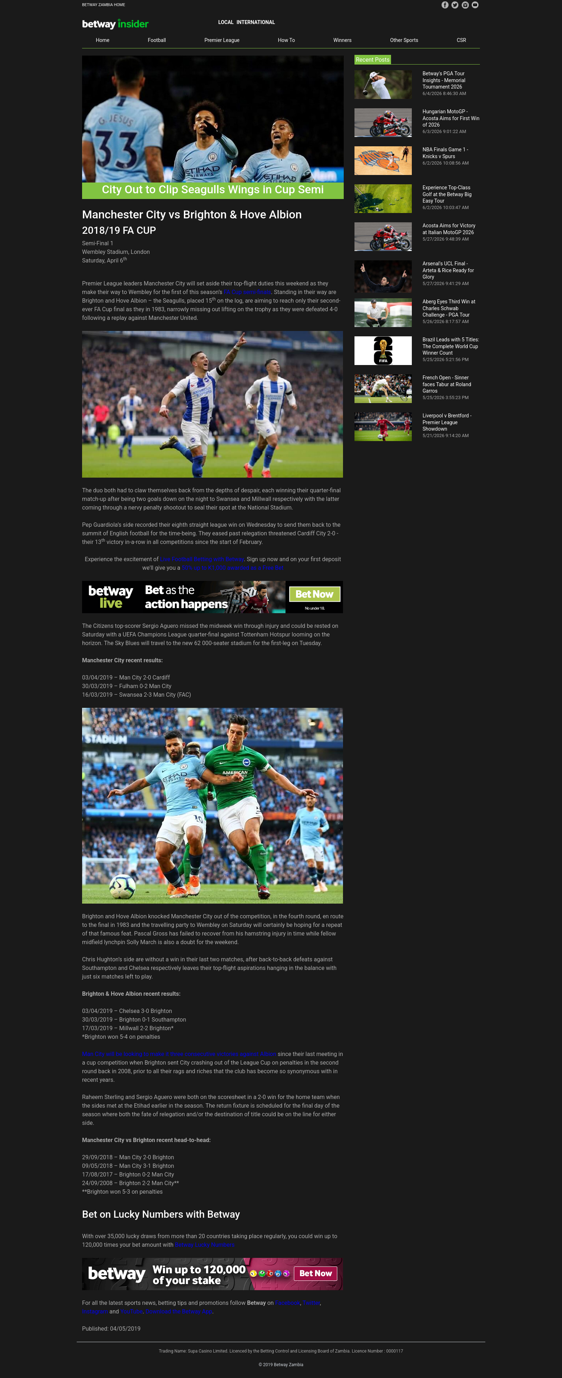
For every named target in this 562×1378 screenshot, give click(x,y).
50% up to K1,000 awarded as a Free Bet (233, 567)
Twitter (311, 1302)
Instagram (95, 1311)
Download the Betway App (179, 1311)
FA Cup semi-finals (247, 292)
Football (157, 40)
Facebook (287, 1302)
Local (226, 22)
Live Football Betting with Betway (202, 559)
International (256, 22)
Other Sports (404, 40)
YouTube (131, 1311)
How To (286, 40)
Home (102, 40)
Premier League (221, 40)
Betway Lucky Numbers (204, 1244)
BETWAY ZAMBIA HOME (103, 5)
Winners (342, 40)
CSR (461, 40)
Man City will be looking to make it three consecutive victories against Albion (179, 1054)
